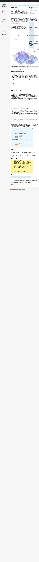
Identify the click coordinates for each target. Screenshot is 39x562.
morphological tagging (16, 21)
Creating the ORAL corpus (33, 9)
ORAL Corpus (31, 8)
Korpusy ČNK (5, 12)
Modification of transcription (34, 11)
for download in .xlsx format (24, 69)
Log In (38, 2)
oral (13, 184)
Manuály (4, 11)
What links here (4, 22)
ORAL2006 (27, 17)
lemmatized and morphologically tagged (27, 20)
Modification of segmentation (34, 10)
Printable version (4, 19)
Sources (31, 12)
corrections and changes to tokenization (18, 35)
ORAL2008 (30, 17)
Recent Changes (4, 23)
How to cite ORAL (32, 13)
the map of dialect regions (19, 74)
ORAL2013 (34, 17)
